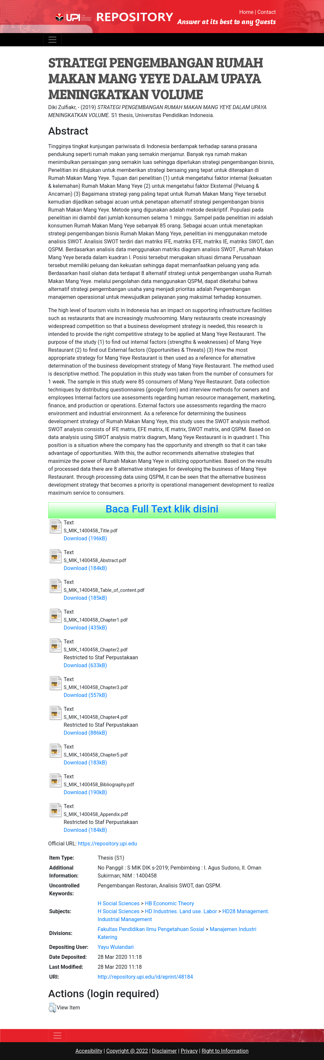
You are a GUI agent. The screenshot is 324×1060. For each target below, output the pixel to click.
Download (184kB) (85, 568)
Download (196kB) (85, 538)
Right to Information (225, 1051)
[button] (52, 1008)
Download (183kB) (85, 762)
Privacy (189, 1051)
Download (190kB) (85, 792)
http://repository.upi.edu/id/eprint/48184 (145, 977)
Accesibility (89, 1051)
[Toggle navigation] (52, 39)
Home (246, 12)
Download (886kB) (85, 733)
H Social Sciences (119, 903)
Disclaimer (164, 1051)
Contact (266, 12)
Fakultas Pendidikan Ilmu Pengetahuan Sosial (151, 929)
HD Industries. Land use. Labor (181, 911)
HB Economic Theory (169, 903)
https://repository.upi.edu (107, 843)
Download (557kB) (85, 695)
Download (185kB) (85, 598)
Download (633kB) (85, 665)
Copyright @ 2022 (127, 1051)
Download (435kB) (85, 628)
